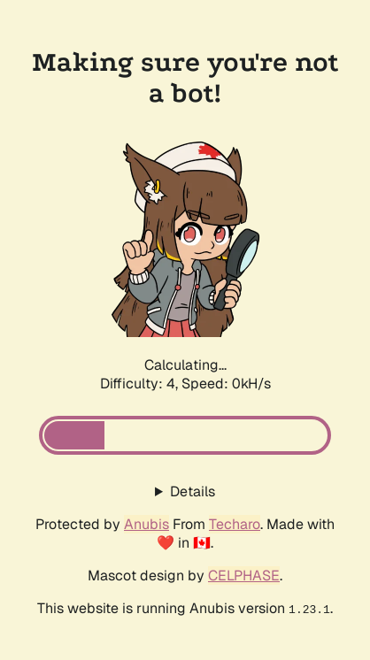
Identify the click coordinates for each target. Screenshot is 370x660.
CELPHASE (244, 575)
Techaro (234, 524)
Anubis (146, 524)
